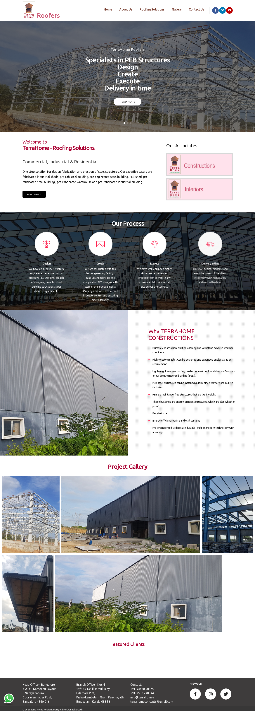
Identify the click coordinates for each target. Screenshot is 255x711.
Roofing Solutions (149, 9)
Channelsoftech (74, 707)
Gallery (174, 9)
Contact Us (193, 9)
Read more (34, 192)
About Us (123, 9)
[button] (124, 121)
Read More (127, 99)
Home (105, 9)
